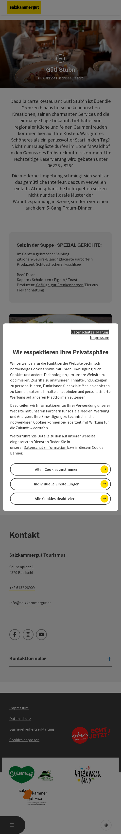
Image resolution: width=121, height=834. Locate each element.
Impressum (99, 337)
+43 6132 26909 (22, 587)
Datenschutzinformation (45, 447)
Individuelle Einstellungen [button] (57, 483)
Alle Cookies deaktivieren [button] (57, 498)
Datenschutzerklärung (90, 332)
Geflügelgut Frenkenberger (59, 284)
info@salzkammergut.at (30, 602)
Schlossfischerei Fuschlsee (58, 264)
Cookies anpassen (24, 739)
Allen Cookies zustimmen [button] (57, 469)
